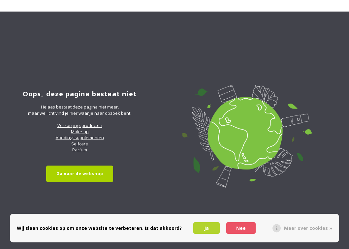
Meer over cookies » (308, 228)
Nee (241, 228)
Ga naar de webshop (79, 173)
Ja (206, 228)
